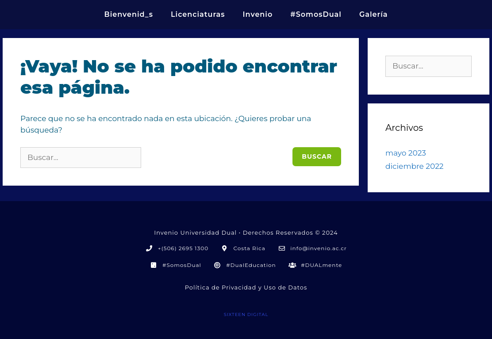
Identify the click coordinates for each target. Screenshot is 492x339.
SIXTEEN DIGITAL (246, 314)
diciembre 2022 (414, 166)
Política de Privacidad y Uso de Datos (246, 287)
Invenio (257, 14)
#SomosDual (316, 14)
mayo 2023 (405, 153)
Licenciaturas (198, 14)
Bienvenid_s (128, 14)
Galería (373, 14)
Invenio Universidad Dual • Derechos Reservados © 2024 (246, 232)
